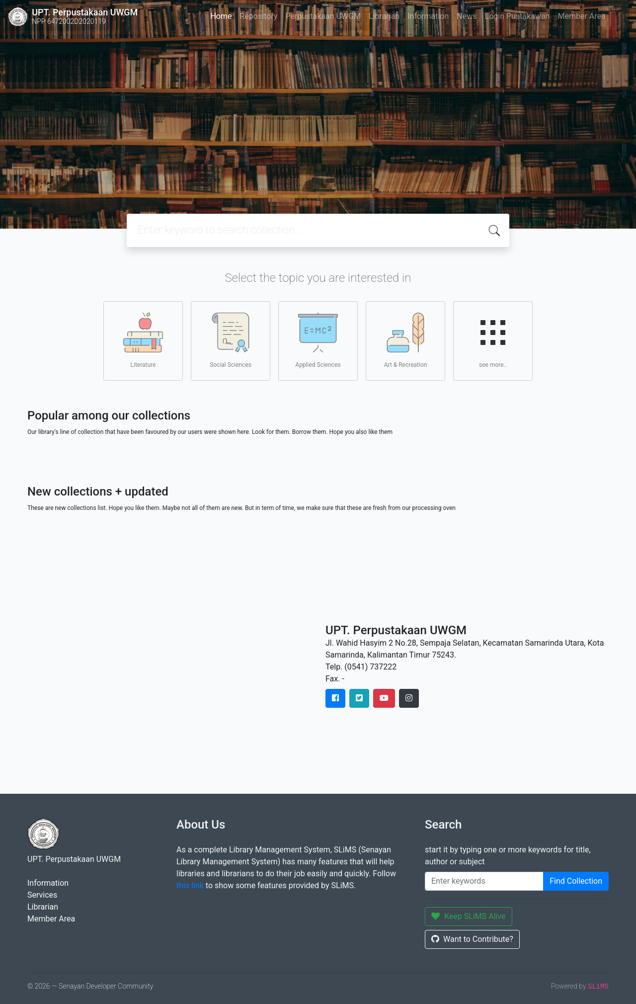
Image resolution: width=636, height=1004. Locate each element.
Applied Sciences (317, 340)
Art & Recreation (405, 340)
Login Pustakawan (517, 16)
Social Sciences (230, 340)
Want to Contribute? (472, 939)
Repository (258, 16)
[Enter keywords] (484, 881)
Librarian (384, 16)
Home (221, 16)
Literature (143, 340)
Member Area (581, 16)
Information (428, 16)
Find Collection (576, 881)
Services (42, 895)
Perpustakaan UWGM (323, 16)
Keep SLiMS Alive (468, 916)
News (467, 16)
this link (190, 885)
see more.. (493, 340)
